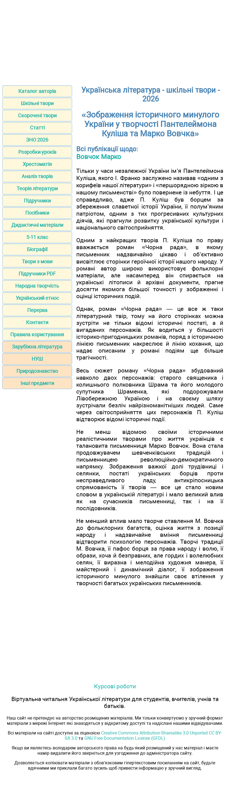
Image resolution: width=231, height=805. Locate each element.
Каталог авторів (37, 91)
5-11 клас (37, 237)
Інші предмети (37, 383)
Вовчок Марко (98, 157)
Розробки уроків (37, 152)
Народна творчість (37, 286)
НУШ (37, 359)
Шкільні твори (37, 103)
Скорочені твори (37, 115)
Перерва (37, 310)
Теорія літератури (37, 188)
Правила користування (37, 334)
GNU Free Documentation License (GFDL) (124, 738)
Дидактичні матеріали (37, 225)
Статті (37, 128)
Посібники (37, 213)
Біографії (37, 249)
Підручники (37, 201)
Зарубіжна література (37, 347)
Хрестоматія (37, 164)
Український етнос (37, 298)
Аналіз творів (37, 176)
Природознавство (37, 371)
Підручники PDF (37, 274)
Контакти (37, 322)
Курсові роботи (115, 686)
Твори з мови (37, 261)
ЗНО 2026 (37, 140)
